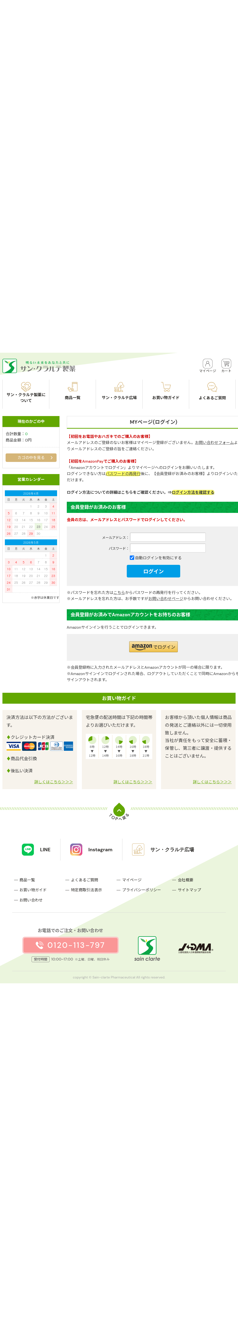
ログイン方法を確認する (193, 492)
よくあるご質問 (84, 880)
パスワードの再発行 (123, 473)
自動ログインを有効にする (158, 557)
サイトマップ (189, 890)
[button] (153, 646)
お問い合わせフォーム (214, 442)
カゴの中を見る (31, 457)
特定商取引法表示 (86, 890)
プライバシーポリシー (141, 890)
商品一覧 (27, 880)
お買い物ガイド (33, 890)
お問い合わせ (31, 900)
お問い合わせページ (165, 598)
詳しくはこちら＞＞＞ (53, 782)
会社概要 (185, 880)
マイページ (132, 880)
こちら (119, 592)
